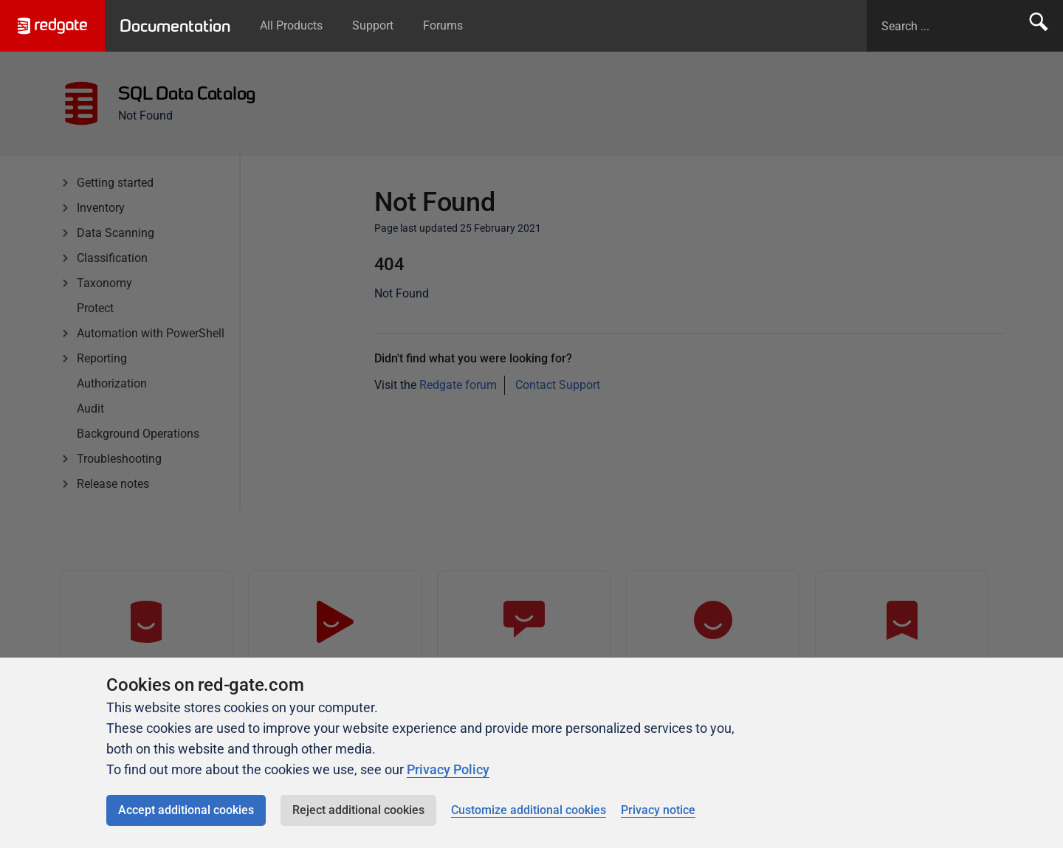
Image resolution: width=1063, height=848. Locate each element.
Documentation (175, 25)
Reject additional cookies (358, 810)
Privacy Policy (448, 769)
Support (372, 25)
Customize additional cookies (528, 810)
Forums (443, 25)
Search (1038, 26)
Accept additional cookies (186, 810)
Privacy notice (658, 810)
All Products (291, 25)
